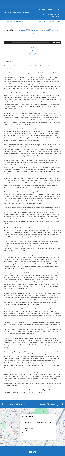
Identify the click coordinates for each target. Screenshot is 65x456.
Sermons (56, 1)
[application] (32, 34)
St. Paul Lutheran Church (16, 5)
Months (58, 14)
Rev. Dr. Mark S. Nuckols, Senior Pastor (28, 23)
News (57, 9)
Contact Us (52, 3)
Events (45, 3)
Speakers (52, 14)
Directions (25, 429)
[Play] (6, 34)
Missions (56, 7)
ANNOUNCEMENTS (54, 5)
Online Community (43, 5)
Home (38, 1)
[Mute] (54, 34)
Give (58, 3)
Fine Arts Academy (49, 9)
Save (32, 43)
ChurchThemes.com (42, 450)
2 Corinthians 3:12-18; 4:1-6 (32, 27)
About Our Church (47, 1)
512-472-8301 (27, 425)
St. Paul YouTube (48, 7)
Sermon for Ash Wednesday (48, 397)
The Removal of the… (19, 14)
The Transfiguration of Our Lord (49, 23)
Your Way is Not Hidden (17, 397)
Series (41, 14)
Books (46, 14)
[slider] (30, 34)
